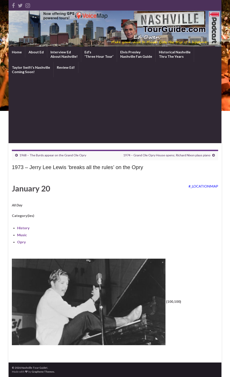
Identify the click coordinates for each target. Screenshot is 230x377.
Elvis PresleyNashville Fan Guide (136, 54)
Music (22, 235)
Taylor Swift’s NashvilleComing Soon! (31, 69)
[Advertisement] (115, 110)
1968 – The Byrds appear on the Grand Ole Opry (53, 155)
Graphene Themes (43, 371)
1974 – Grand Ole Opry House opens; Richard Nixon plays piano (166, 155)
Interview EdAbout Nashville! (64, 54)
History (23, 228)
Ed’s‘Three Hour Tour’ (98, 54)
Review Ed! (66, 67)
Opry (21, 242)
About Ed (36, 52)
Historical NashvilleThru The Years (174, 54)
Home (17, 52)
